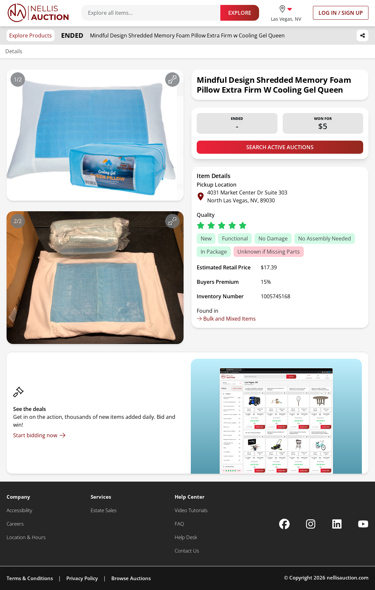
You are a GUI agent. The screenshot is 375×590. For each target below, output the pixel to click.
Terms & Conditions (30, 578)
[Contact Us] (187, 550)
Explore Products (30, 35)
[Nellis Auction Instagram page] (310, 524)
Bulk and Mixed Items (226, 318)
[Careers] (15, 523)
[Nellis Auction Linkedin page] (337, 524)
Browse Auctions (131, 578)
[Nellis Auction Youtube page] (363, 524)
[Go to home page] (38, 13)
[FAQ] (179, 523)
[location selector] (286, 13)
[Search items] (154, 13)
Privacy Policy (82, 578)
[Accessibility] (19, 510)
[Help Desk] (186, 537)
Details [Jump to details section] (13, 51)
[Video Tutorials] (191, 510)
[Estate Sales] (104, 510)
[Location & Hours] (26, 537)
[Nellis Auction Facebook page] (284, 524)
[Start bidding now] (39, 435)
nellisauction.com (347, 577)
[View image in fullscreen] (172, 79)
